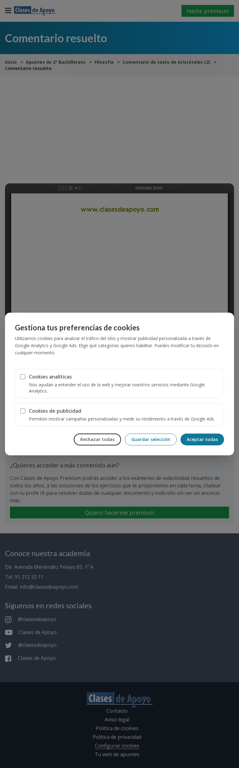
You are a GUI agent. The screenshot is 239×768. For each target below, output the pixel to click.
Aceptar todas (202, 439)
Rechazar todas (97, 439)
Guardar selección (150, 439)
